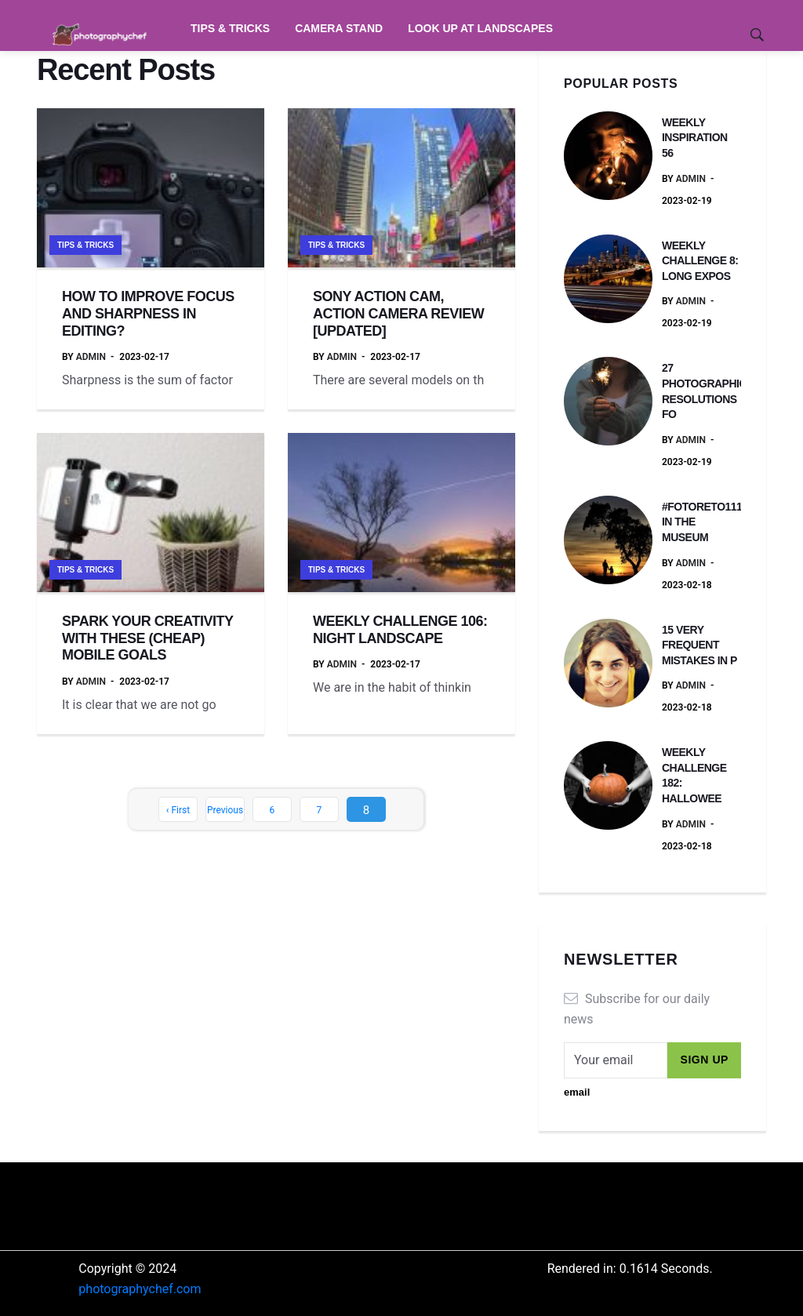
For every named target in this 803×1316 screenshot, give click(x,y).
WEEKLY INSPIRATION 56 (695, 137)
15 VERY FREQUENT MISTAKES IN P (699, 645)
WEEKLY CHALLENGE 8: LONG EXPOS (700, 260)
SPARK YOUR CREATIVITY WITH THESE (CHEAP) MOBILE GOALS (147, 638)
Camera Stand (339, 28)
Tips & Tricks (230, 28)
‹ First (178, 810)
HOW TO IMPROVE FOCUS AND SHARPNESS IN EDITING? (148, 313)
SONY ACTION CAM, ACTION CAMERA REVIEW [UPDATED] (398, 313)
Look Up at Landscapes (480, 28)
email (577, 1092)
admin (91, 356)
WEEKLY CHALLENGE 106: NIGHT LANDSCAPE (400, 629)
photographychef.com (139, 1288)
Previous (225, 810)
